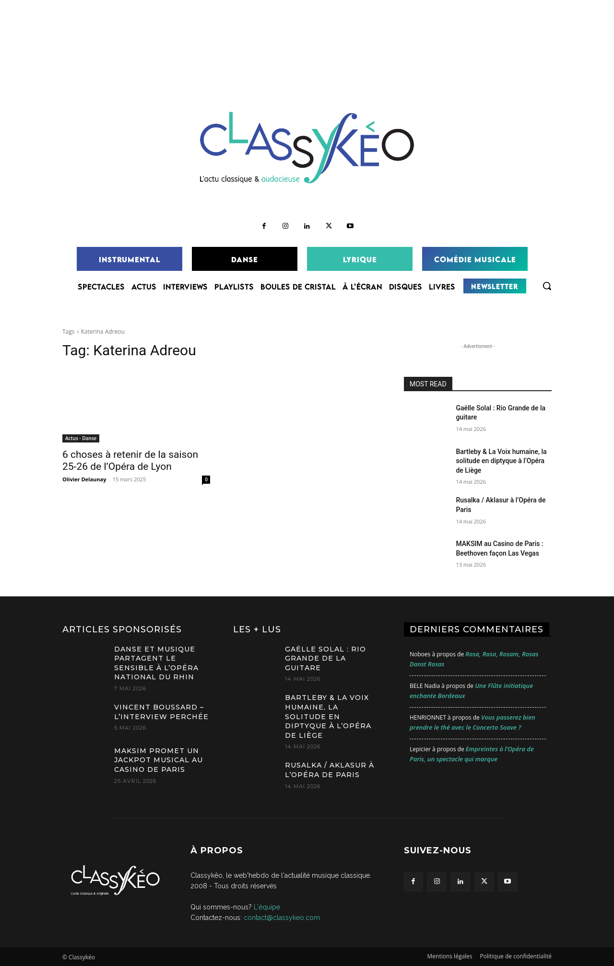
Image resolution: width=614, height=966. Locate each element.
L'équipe (267, 907)
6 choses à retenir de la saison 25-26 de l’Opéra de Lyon (130, 460)
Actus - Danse (80, 438)
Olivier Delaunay (84, 479)
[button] (547, 286)
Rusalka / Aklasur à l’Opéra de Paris (329, 770)
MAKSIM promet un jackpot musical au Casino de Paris (158, 760)
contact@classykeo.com (282, 917)
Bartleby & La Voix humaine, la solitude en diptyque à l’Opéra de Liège (501, 461)
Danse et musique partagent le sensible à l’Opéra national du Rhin (156, 663)
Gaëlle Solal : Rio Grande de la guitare (325, 658)
